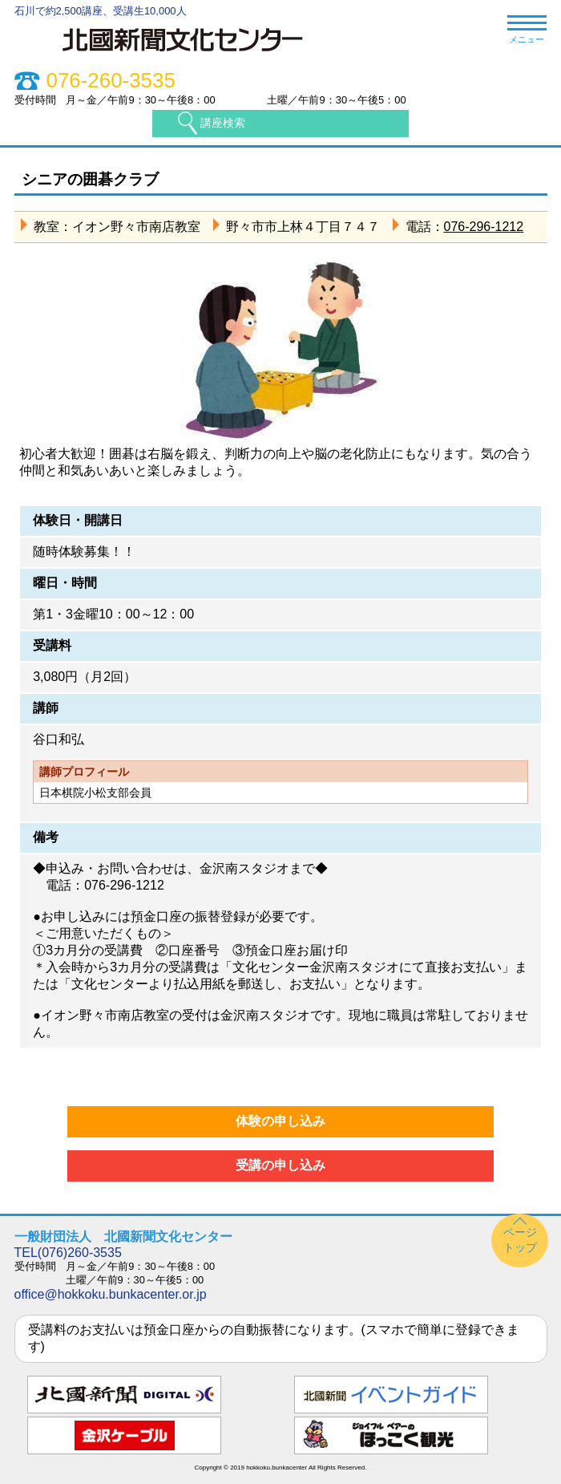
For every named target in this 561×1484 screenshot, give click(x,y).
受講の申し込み (280, 1165)
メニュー (527, 30)
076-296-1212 (484, 226)
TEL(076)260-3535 (68, 1252)
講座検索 (222, 122)
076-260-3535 (111, 80)
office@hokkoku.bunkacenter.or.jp (110, 1294)
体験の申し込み (280, 1121)
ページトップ (520, 1240)
